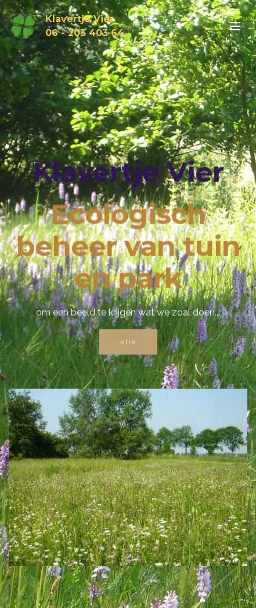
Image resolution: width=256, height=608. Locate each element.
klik (128, 342)
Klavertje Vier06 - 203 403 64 (84, 25)
